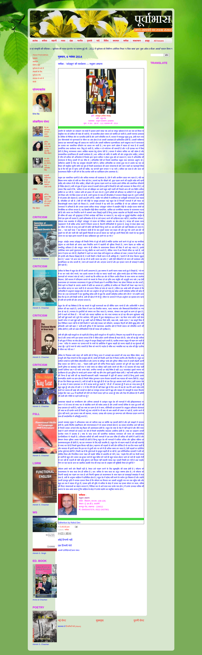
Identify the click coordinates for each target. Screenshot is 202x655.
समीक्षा (125, 41)
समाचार (116, 41)
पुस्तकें (89, 41)
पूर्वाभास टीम (37, 75)
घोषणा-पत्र (36, 65)
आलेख (35, 41)
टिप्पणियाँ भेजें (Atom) (73, 626)
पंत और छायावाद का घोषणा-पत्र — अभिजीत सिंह (47, 164)
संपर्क (34, 82)
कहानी (54, 41)
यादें (98, 41)
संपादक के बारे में (38, 78)
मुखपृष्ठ (35, 58)
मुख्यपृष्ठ (100, 620)
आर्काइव (35, 62)
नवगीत (80, 41)
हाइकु (147, 41)
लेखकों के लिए (37, 72)
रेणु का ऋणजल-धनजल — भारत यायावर (47, 132)
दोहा (71, 41)
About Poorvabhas (40, 55)
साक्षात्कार (137, 41)
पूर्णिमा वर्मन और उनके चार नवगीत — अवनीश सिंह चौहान (47, 147)
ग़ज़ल (63, 41)
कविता (44, 41)
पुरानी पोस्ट (139, 620)
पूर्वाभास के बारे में (38, 68)
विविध (106, 41)
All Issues (159, 41)
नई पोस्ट (62, 620)
